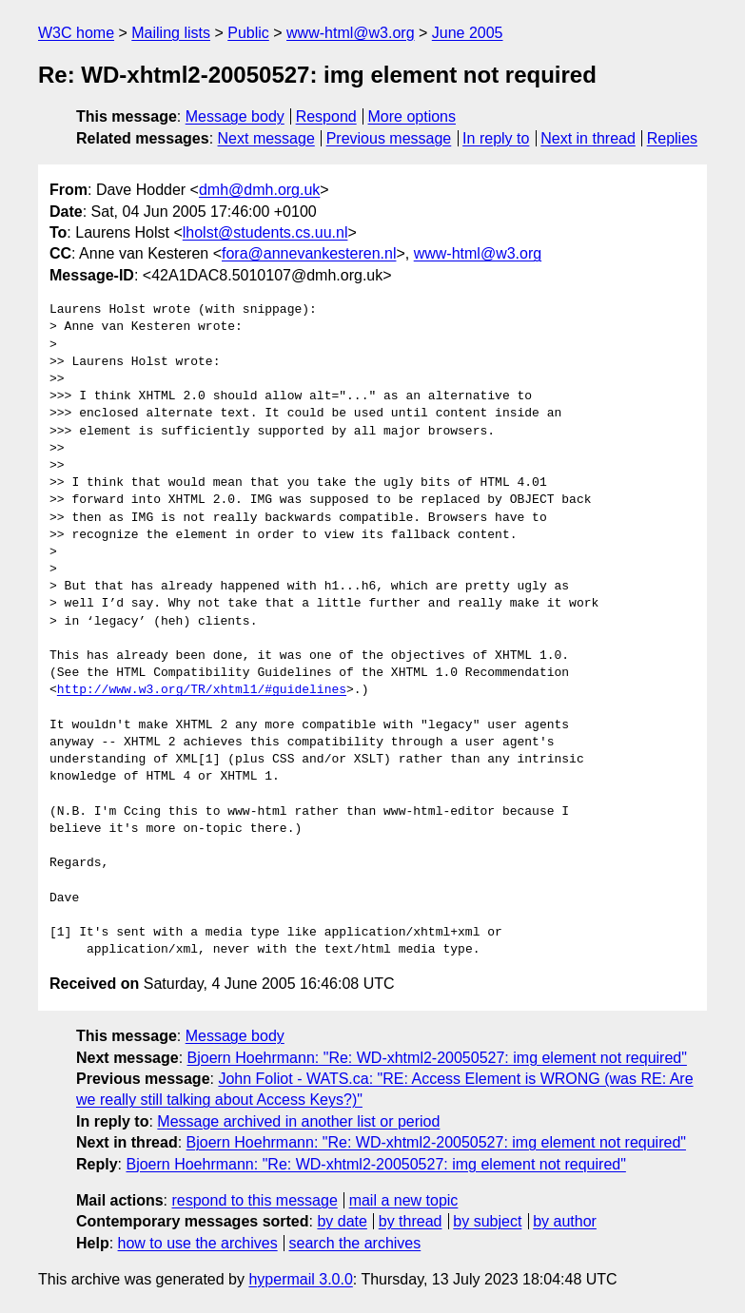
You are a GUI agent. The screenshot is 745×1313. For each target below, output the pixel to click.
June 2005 (467, 33)
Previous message (389, 138)
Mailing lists (170, 33)
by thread (410, 1221)
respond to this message (254, 1200)
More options (412, 116)
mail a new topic (404, 1200)
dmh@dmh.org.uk (259, 190)
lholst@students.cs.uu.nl (265, 232)
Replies (672, 138)
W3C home (76, 33)
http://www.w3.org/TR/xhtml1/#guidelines (201, 690)
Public (248, 33)
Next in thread (588, 138)
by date (341, 1221)
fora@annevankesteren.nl (309, 253)
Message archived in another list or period (298, 1121)
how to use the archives (198, 1243)
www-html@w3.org (350, 33)
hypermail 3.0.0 (300, 1279)
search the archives (355, 1243)
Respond (326, 116)
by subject (487, 1221)
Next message (266, 138)
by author (565, 1221)
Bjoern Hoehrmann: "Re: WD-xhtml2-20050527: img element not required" (437, 1058)
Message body (235, 116)
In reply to (495, 138)
